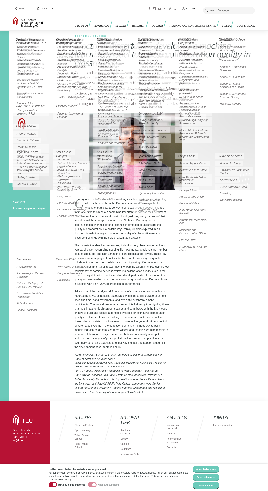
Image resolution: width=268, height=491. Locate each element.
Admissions (99, 17)
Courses (159, 17)
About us (78, 18)
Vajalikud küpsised (108, 483)
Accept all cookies (204, 466)
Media (223, 17)
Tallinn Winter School (82, 446)
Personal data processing (174, 438)
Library (124, 436)
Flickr (165, 7)
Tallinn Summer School (83, 438)
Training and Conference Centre (187, 18)
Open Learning (83, 430)
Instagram (154, 7)
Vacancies (172, 430)
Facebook (149, 7)
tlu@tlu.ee (18, 437)
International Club (130, 451)
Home (20, 7)
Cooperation (244, 17)
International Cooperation (174, 424)
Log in (190, 7)
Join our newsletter (218, 424)
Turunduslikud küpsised (71, 483)
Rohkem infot (204, 484)
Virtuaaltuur (170, 7)
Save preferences (204, 475)
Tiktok (175, 7)
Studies (119, 17)
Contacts (40, 7)
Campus (125, 441)
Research (139, 17)
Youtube (159, 7)
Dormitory (126, 446)
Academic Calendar (126, 429)
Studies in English (80, 424)
